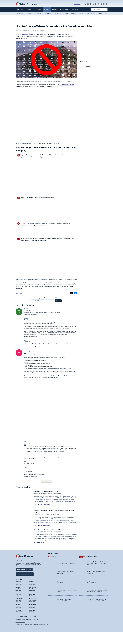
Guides (39, 9)
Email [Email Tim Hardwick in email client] (30, 595)
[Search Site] (99, 9)
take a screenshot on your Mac (30, 34)
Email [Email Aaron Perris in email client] (30, 612)
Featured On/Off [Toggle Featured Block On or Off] (19, 624)
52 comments (19, 293)
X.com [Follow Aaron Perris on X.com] (34, 612)
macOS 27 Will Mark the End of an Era (47, 491)
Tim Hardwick (40, 30)
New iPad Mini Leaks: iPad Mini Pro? (66, 563)
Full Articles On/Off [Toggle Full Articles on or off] (28, 624)
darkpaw (26, 318)
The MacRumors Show (90, 556)
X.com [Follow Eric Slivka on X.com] (34, 583)
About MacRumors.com (24, 569)
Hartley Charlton (57, 514)
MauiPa (26, 349)
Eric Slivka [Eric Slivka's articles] (31, 581)
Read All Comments (46, 481)
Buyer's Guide (64, 9)
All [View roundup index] (106, 13)
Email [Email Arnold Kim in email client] (17, 583)
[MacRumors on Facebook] (91, 4)
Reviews (54, 9)
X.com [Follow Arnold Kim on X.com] (20, 583)
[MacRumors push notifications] (101, 4)
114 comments (46, 525)
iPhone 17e (58, 13)
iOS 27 (39, 13)
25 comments (46, 542)
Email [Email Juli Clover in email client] (17, 589)
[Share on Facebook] (75, 293)
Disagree (35, 314)
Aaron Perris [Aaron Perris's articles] (32, 609)
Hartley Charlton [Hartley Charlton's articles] (19, 598)
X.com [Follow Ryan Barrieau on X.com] (34, 606)
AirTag (66, 13)
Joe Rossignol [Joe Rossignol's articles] (32, 586)
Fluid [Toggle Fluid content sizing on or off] (34, 624)
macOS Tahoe (90, 13)
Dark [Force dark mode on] (47, 624)
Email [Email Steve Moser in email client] (17, 612)
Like (32, 314)
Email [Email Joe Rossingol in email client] (30, 589)
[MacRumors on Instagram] (88, 4)
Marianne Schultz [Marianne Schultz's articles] (33, 598)
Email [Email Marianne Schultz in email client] (30, 601)
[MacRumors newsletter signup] (106, 4)
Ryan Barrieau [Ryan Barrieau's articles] (32, 604)
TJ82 (25, 467)
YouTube (53, 556)
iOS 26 (81, 13)
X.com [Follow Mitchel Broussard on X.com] (20, 595)
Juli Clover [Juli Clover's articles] (18, 586)
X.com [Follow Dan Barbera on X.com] (20, 606)
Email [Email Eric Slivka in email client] (30, 583)
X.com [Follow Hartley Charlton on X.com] (20, 601)
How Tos (46, 9)
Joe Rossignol (57, 493)
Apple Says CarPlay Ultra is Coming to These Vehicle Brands (55, 530)
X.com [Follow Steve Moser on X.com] (20, 612)
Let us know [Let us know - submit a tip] (77, 4)
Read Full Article (38, 504)
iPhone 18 (73, 13)
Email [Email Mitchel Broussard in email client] (17, 595)
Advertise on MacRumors (24, 573)
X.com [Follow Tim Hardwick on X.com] (34, 595)
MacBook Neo (48, 13)
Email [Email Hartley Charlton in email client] (17, 601)
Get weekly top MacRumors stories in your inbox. (46, 298)
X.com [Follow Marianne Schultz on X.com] (34, 601)
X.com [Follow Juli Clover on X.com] (20, 589)
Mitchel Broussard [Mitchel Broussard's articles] (20, 592)
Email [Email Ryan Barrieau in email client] (30, 606)
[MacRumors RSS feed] (104, 4)
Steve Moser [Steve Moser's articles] (18, 609)
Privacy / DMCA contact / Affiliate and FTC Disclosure (27, 619)
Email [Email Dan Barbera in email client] (17, 606)
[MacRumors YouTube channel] (98, 4)
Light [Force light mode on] (44, 624)
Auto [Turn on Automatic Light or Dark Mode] (42, 624)
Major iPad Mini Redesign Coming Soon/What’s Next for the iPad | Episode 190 (97, 563)
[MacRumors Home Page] (26, 4)
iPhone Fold (31, 13)
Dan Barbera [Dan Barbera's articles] (18, 604)
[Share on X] (71, 293)
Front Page (20, 9)
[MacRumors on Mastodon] (96, 4)
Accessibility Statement (20, 622)
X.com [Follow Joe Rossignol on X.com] (34, 589)
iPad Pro (100, 13)
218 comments (46, 504)
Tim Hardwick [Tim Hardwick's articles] (32, 592)
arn (25, 340)
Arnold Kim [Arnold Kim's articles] (18, 581)
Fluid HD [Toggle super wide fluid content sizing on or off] (38, 624)
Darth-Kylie (27, 308)
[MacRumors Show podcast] (85, 4)
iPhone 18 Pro (20, 13)
